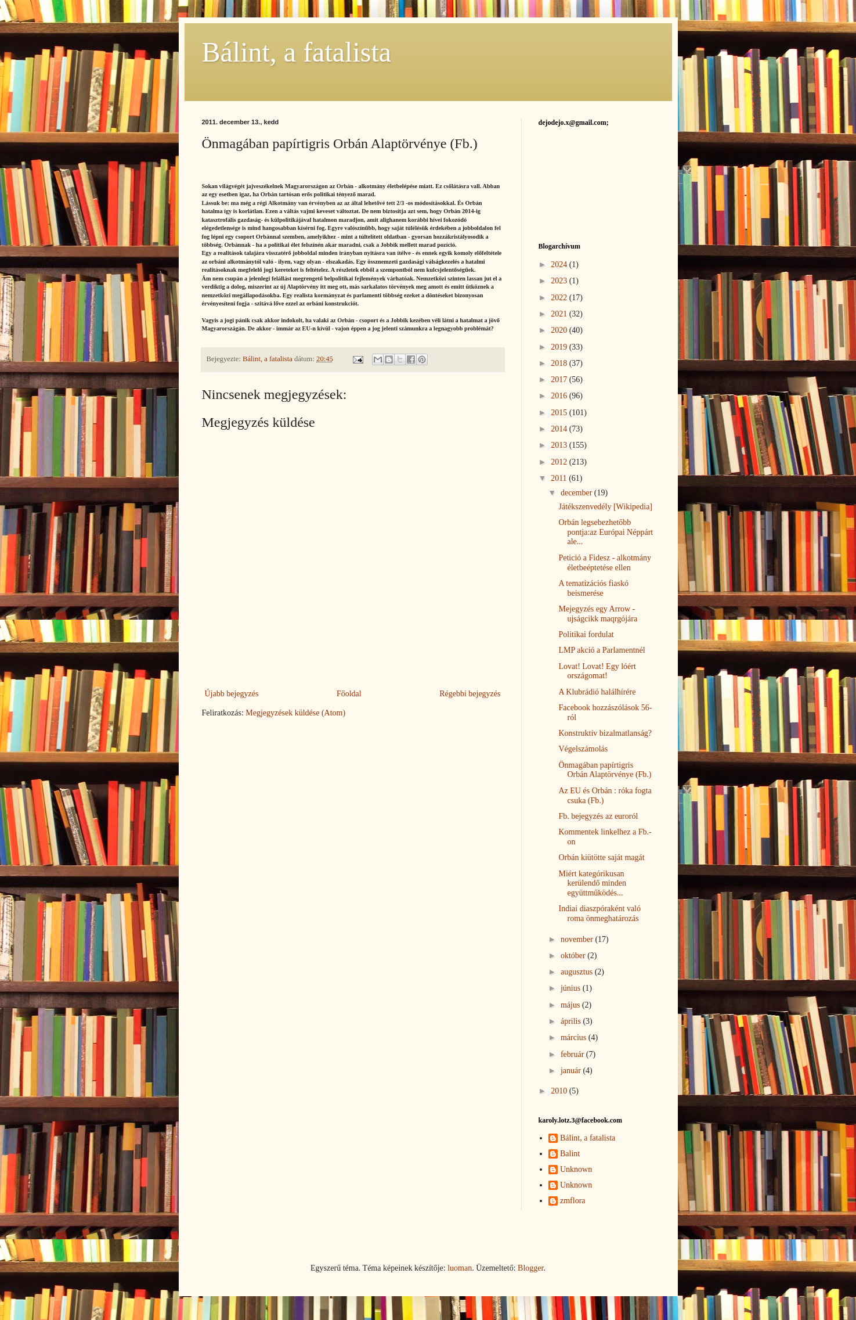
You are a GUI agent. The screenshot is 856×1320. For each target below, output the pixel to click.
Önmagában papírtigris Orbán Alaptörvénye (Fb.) (604, 770)
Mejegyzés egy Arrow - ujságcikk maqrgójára (597, 614)
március (574, 1037)
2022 (560, 297)
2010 (560, 1091)
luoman (459, 1268)
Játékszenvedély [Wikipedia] (605, 506)
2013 (560, 445)
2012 (560, 462)
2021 (560, 314)
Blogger (530, 1268)
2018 (560, 363)
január (572, 1070)
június (572, 988)
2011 (560, 478)
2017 (560, 379)
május (571, 1005)
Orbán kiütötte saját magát (601, 857)
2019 (560, 347)
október (574, 955)
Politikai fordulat (585, 634)
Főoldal (349, 693)
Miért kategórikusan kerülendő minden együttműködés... (592, 883)
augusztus (578, 971)
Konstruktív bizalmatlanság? (605, 733)
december (577, 492)
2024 (560, 264)
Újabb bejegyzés (232, 693)
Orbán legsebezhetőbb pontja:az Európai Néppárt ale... (605, 532)
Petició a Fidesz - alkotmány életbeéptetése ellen (604, 562)
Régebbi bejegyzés (469, 693)
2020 (560, 330)
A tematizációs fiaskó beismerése (593, 588)
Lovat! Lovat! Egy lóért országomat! (596, 671)
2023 (560, 280)
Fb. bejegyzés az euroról (598, 816)
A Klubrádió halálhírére (596, 692)
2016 (560, 395)
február (573, 1054)
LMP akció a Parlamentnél (601, 650)
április (572, 1021)
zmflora (573, 1200)
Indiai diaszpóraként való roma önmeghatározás (599, 913)
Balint (570, 1153)
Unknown (576, 1169)
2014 (560, 429)
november (578, 939)
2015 (560, 412)
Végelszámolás (583, 748)
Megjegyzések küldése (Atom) (295, 712)
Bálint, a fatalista (297, 52)
